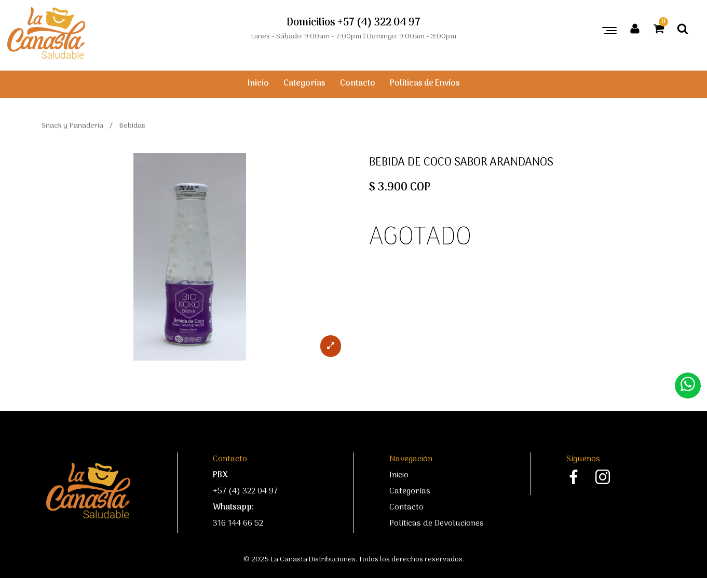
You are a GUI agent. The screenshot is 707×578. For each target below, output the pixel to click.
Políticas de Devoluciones (436, 523)
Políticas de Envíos (425, 83)
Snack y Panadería (72, 126)
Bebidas (132, 126)
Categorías (304, 83)
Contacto (357, 83)
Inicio (258, 83)
